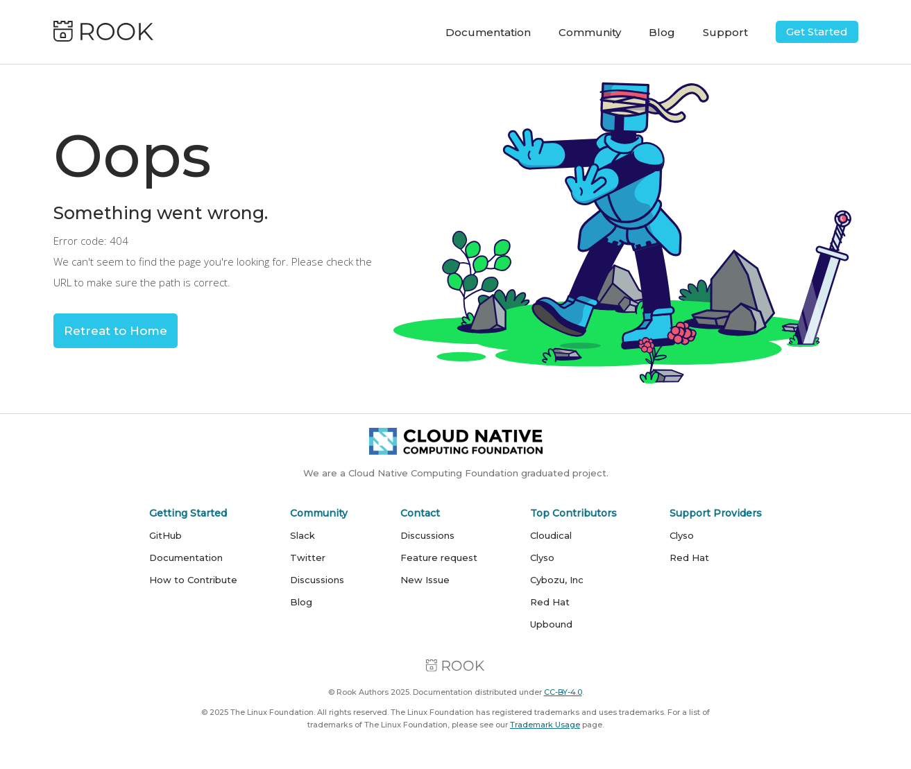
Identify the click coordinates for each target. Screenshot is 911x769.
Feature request (438, 557)
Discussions (317, 579)
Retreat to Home (115, 331)
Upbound (551, 624)
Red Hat (550, 601)
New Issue (425, 579)
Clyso (542, 557)
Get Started (817, 31)
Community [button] (590, 32)
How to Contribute (193, 579)
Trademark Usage (545, 724)
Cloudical (551, 535)
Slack (302, 535)
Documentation (488, 32)
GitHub (165, 535)
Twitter (307, 557)
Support (725, 32)
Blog (662, 32)
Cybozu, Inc (557, 579)
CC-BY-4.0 (563, 692)
